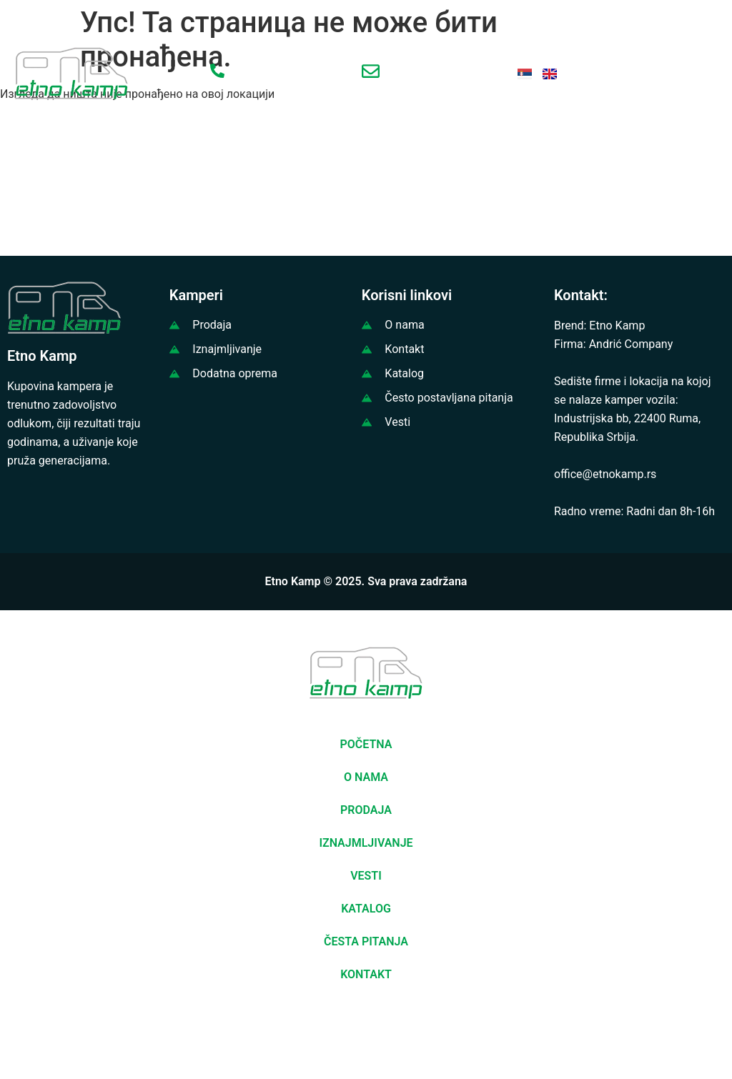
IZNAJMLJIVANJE (365, 843)
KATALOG (366, 908)
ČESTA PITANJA (366, 941)
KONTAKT (366, 974)
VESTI (366, 875)
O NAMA (366, 777)
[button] (706, 1031)
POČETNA (366, 744)
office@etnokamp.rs (605, 474)
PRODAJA (366, 810)
